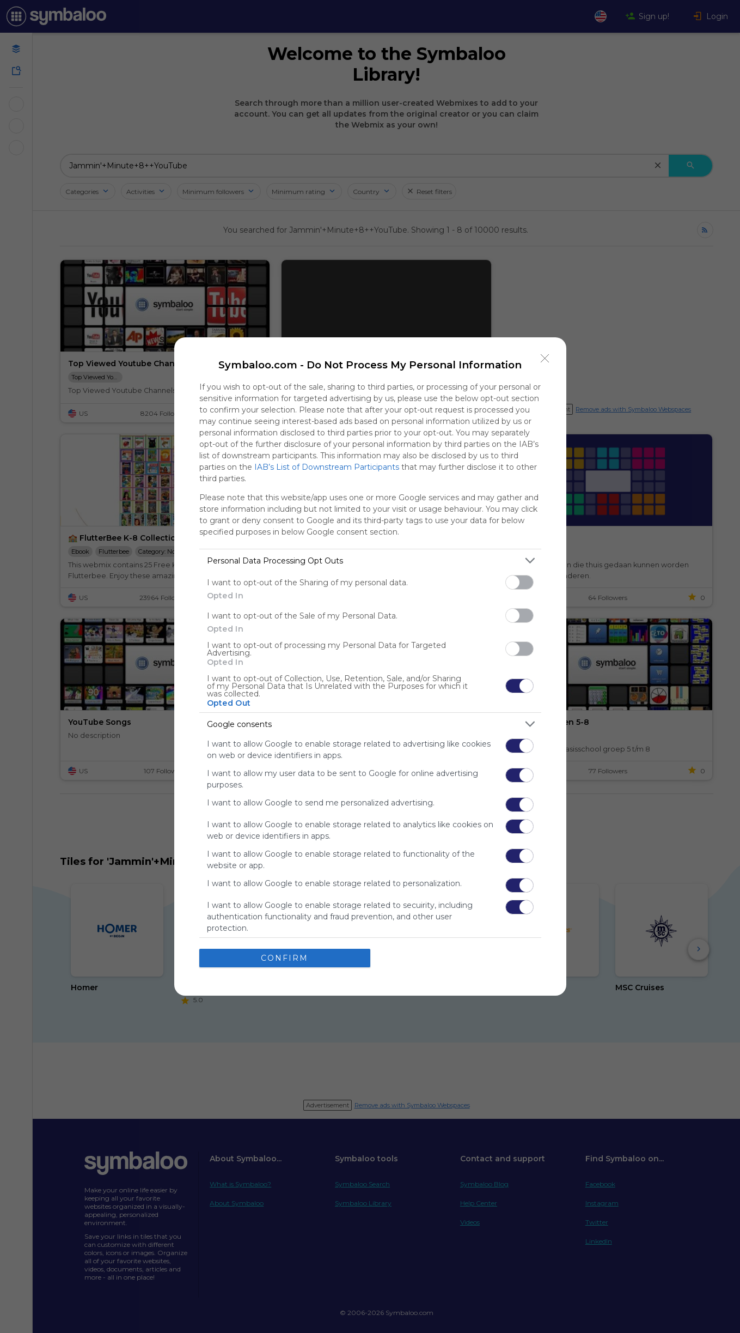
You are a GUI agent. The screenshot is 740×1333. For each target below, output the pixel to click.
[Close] (545, 358)
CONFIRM (284, 958)
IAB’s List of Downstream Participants (326, 467)
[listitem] (370, 560)
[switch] (519, 582)
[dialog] (370, 666)
